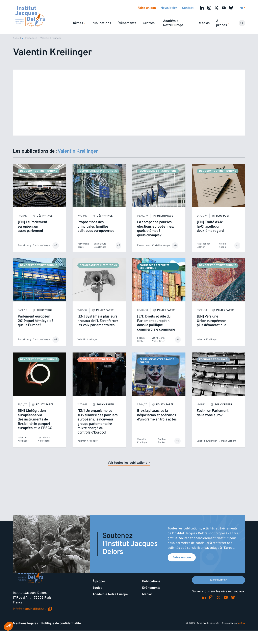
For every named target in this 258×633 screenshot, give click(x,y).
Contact (188, 8)
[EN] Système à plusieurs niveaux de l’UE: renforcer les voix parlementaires (97, 321)
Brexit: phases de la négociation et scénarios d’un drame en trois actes (157, 415)
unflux (241, 623)
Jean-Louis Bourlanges (100, 245)
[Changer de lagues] (242, 8)
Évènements (127, 23)
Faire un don (147, 8)
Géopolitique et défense (96, 359)
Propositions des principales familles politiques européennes (95, 226)
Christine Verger (42, 245)
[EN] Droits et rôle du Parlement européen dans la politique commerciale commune (156, 323)
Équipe (97, 588)
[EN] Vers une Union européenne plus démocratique (211, 321)
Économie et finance (213, 359)
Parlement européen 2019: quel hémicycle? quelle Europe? (35, 321)
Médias (204, 23)
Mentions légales (25, 623)
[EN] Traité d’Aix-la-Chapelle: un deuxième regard (210, 226)
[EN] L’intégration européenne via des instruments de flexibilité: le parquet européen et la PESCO (35, 419)
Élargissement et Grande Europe (156, 361)
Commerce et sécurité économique (154, 267)
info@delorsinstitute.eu (32, 608)
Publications (101, 23)
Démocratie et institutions (38, 171)
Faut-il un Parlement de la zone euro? (213, 413)
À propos (99, 581)
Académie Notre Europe (173, 23)
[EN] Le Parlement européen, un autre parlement (32, 226)
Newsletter (169, 8)
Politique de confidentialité (61, 623)
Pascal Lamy (24, 245)
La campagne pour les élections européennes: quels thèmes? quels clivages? (155, 229)
